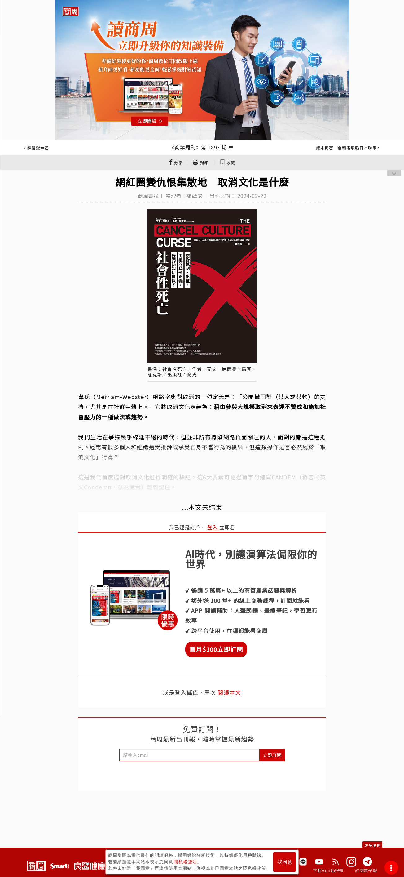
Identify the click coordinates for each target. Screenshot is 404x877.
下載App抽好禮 (328, 870)
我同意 (284, 862)
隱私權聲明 (185, 861)
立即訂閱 (272, 755)
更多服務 (372, 845)
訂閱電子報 (366, 870)
